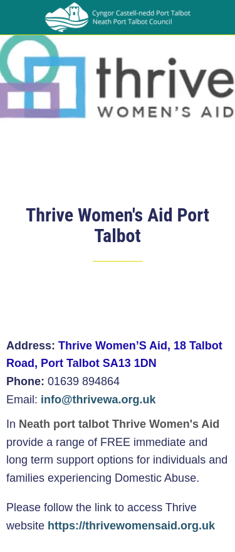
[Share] (184, 299)
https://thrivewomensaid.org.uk (131, 525)
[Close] (17, 17)
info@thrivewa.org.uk (98, 399)
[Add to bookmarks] (214, 299)
